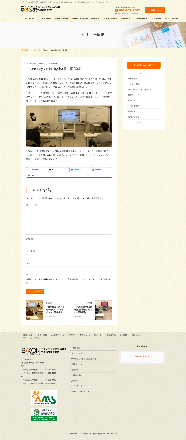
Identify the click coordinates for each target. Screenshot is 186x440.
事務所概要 (132, 79)
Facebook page (142, 356)
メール (30, 251)
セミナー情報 (133, 84)
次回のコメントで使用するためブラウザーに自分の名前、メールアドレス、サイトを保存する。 (68, 281)
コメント (31, 205)
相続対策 (131, 100)
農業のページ (133, 95)
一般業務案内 (133, 106)
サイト (29, 263)
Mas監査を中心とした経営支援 (140, 90)
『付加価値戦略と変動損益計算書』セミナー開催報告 (83, 310)
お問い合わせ (155, 10)
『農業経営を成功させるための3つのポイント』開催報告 (55, 310)
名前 (29, 239)
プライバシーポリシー (137, 122)
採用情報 (131, 111)
